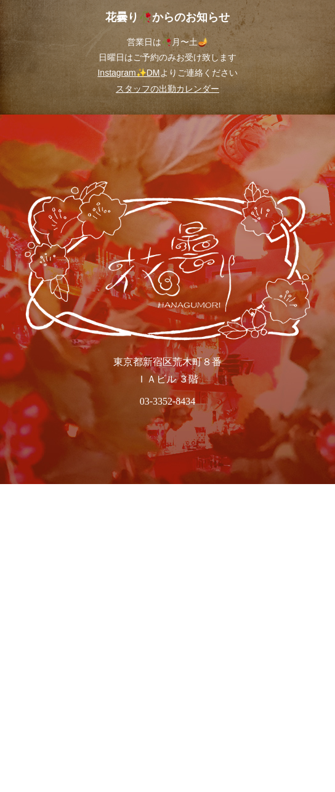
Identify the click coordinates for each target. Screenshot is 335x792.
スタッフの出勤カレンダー (167, 89)
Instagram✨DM (128, 73)
